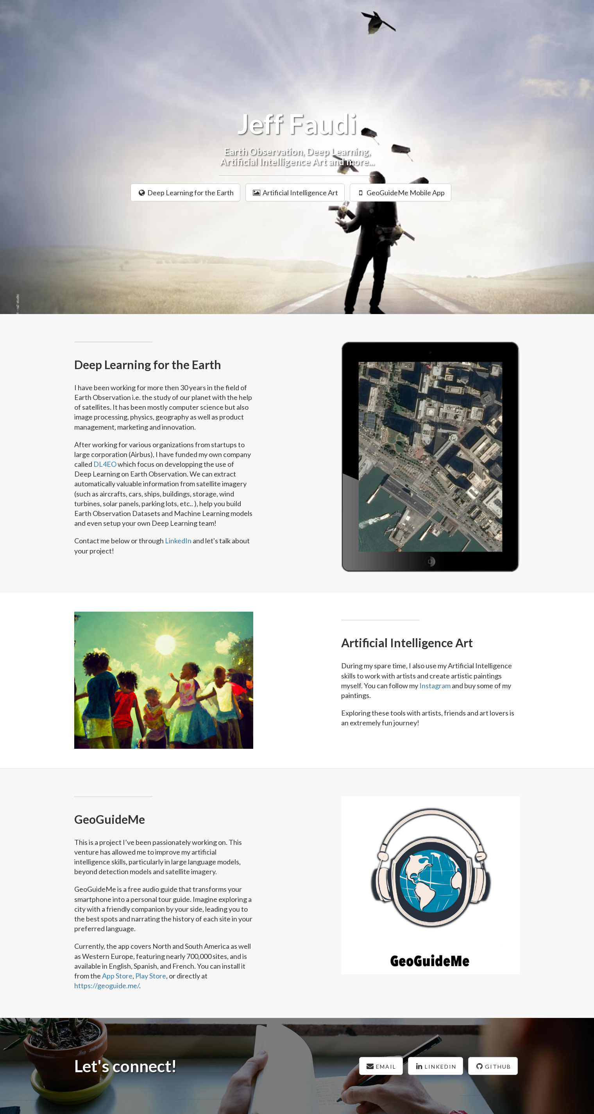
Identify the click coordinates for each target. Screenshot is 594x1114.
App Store (117, 975)
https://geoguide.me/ (106, 985)
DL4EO (104, 464)
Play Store (150, 975)
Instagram (435, 685)
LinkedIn (178, 540)
